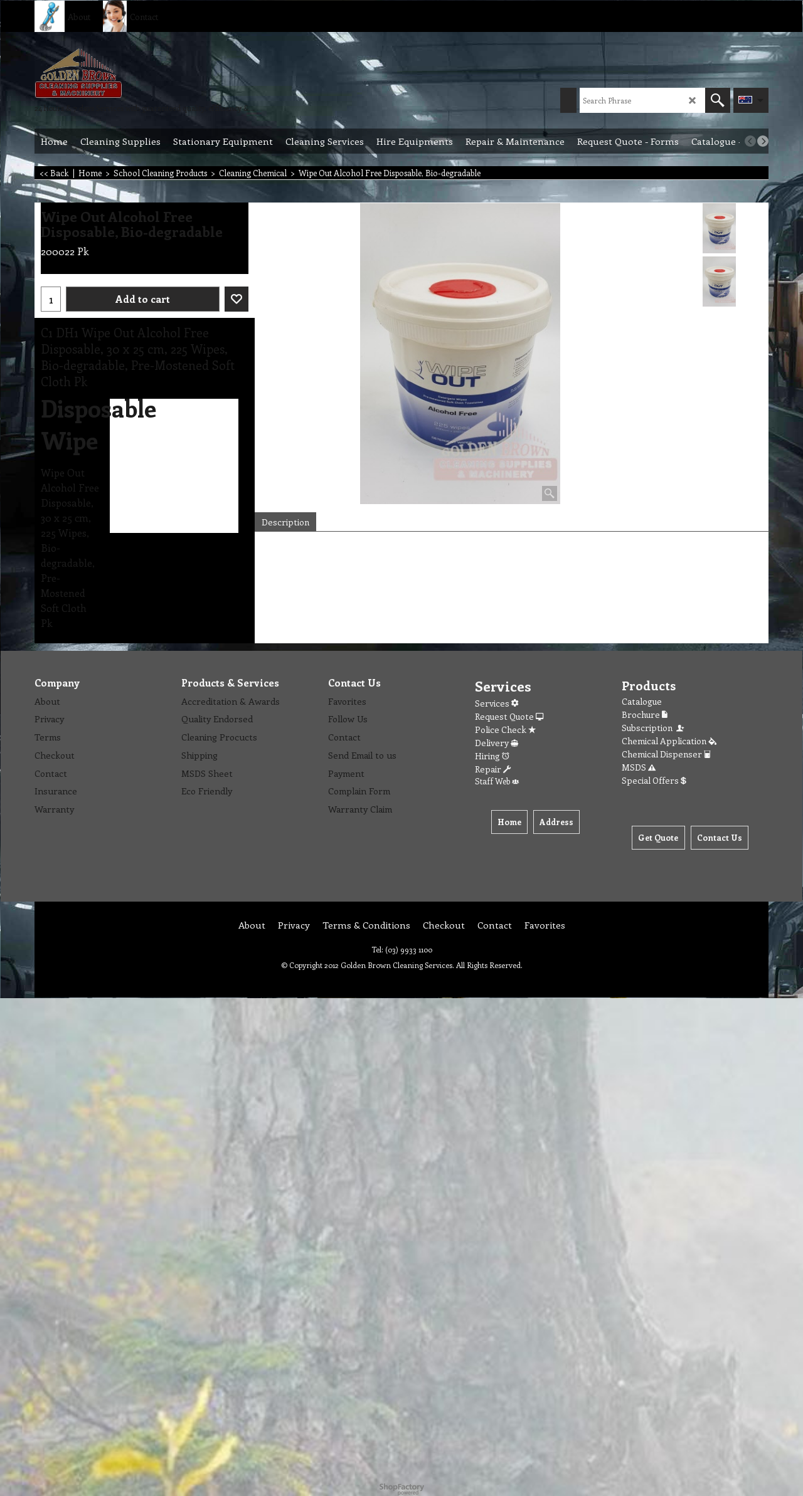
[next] (762, 141)
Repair (493, 769)
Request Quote (509, 716)
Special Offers (654, 780)
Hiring (492, 756)
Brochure (644, 714)
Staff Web (497, 781)
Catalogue (642, 701)
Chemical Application (669, 741)
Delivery (496, 743)
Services (496, 703)
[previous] (750, 141)
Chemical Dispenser (666, 754)
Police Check (505, 729)
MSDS (639, 767)
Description (285, 522)
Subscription (654, 728)
